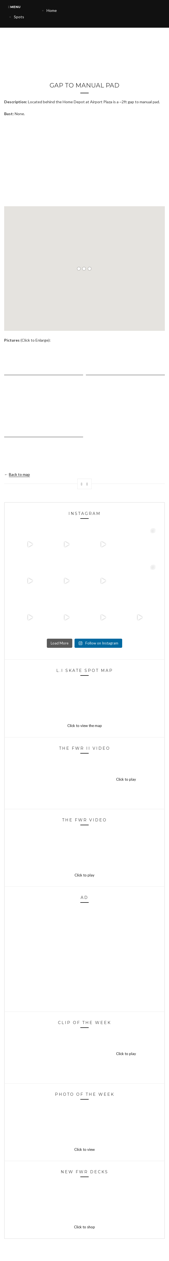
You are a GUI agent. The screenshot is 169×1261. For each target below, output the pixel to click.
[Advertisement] (84, 161)
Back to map (19, 474)
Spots (19, 16)
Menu (14, 7)
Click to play (84, 779)
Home (52, 10)
